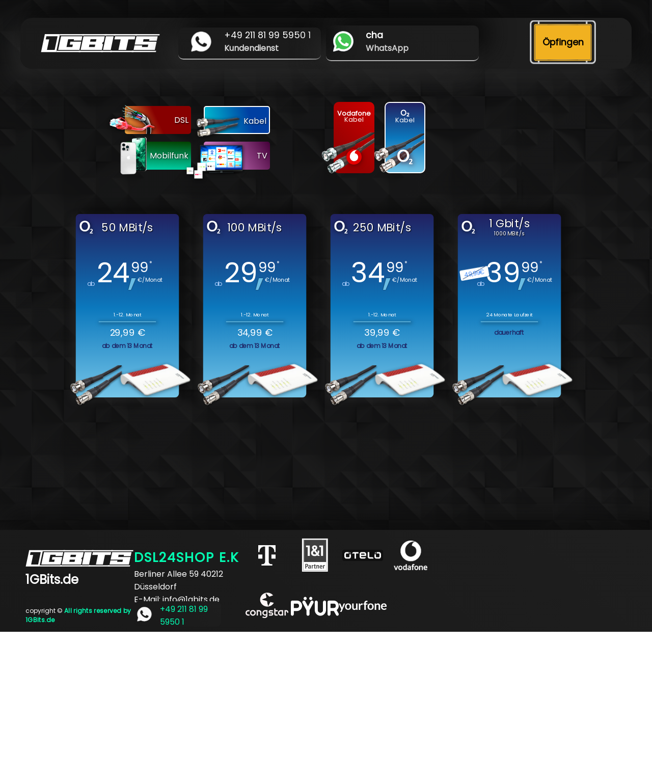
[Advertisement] (305, 703)
